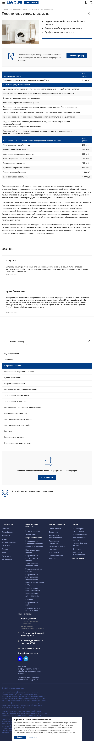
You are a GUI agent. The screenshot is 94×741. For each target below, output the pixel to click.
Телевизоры (9, 360)
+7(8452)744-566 (28, 618)
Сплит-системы (55, 529)
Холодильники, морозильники (16, 395)
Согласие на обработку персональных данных (28, 679)
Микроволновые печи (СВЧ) (15, 413)
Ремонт (75, 524)
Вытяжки (8, 431)
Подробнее (32, 737)
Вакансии (6, 546)
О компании (7, 524)
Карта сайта (7, 559)
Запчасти (6, 536)
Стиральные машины (13, 366)
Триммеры (53, 532)
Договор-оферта (9, 542)
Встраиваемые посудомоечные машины (20, 389)
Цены (4, 539)
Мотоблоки (54, 552)
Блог (4, 553)
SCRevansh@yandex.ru (31, 648)
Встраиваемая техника (81, 534)
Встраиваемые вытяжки (14, 437)
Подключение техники (31, 525)
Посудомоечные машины (14, 383)
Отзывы (5, 549)
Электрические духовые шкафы (17, 425)
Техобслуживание (57, 524)
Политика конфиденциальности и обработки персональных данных (29, 670)
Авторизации (78, 558)
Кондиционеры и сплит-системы (17, 443)
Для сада (76, 549)
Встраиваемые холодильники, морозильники (22, 407)
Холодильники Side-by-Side (15, 401)
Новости (5, 529)
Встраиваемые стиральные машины (19, 372)
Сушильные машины (12, 378)
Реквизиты (6, 556)
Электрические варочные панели (18, 419)
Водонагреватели (11, 354)
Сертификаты (7, 532)
